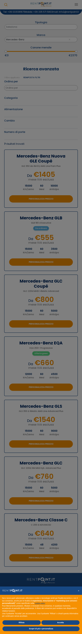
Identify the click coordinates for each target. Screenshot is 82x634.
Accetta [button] (60, 622)
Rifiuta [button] (21, 622)
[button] (79, 591)
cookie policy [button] (40, 603)
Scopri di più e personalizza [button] (41, 629)
